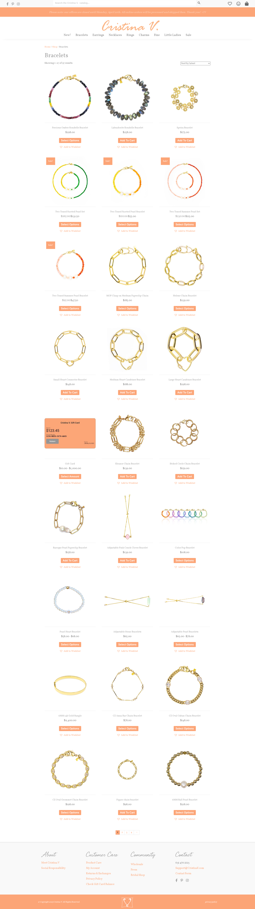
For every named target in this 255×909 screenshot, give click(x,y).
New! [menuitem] (67, 35)
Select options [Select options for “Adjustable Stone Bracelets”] (127, 644)
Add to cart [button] (127, 140)
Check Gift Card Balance (100, 884)
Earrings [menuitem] (98, 35)
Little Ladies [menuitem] (172, 35)
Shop (54, 46)
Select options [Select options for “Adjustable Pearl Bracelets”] (185, 644)
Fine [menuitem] (157, 35)
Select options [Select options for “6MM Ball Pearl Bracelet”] (185, 812)
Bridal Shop (138, 875)
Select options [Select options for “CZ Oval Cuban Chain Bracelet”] (185, 728)
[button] (70, 147)
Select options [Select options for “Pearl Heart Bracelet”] (70, 644)
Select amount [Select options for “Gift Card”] (70, 476)
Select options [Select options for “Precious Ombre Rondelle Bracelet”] (70, 140)
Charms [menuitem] (144, 35)
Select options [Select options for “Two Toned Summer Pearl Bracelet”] (70, 308)
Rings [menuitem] (130, 35)
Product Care (93, 863)
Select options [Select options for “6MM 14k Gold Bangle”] (70, 728)
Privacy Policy (94, 879)
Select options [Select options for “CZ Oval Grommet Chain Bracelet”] (70, 812)
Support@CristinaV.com (189, 868)
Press (134, 870)
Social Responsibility (53, 868)
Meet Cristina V (50, 863)
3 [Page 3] (126, 832)
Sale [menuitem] (188, 35)
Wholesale (137, 864)
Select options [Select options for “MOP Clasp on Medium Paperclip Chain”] (127, 308)
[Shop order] (195, 63)
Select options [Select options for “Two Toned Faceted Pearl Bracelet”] (127, 224)
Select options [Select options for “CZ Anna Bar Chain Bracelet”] (127, 728)
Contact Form (183, 873)
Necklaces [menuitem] (115, 35)
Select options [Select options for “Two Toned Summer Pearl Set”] (185, 224)
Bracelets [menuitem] (82, 35)
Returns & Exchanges (98, 873)
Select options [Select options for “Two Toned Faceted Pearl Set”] (70, 224)
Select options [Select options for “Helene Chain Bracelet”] (185, 308)
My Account (93, 868)
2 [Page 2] (122, 832)
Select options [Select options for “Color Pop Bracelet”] (185, 560)
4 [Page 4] (131, 832)
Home (48, 46)
